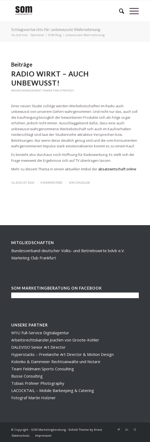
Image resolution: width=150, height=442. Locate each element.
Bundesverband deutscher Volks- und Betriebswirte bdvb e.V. (68, 250)
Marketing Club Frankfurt (33, 257)
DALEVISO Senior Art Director (38, 347)
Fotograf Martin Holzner (33, 397)
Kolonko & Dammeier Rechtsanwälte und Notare (55, 361)
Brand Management (26, 90)
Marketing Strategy (58, 90)
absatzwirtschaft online (117, 169)
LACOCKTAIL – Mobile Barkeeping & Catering (52, 390)
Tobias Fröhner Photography (37, 383)
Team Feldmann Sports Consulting (42, 368)
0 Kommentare (51, 182)
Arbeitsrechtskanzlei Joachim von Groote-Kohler (55, 340)
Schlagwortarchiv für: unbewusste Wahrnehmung (55, 29)
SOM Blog (54, 35)
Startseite (37, 35)
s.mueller (82, 182)
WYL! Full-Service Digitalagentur (40, 332)
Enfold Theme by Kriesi (85, 430)
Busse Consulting (27, 376)
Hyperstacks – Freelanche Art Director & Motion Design (62, 354)
